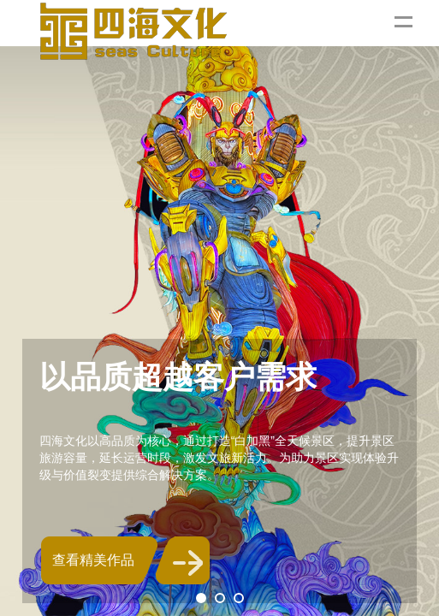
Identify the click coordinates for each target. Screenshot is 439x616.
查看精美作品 (93, 560)
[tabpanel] (219, 308)
